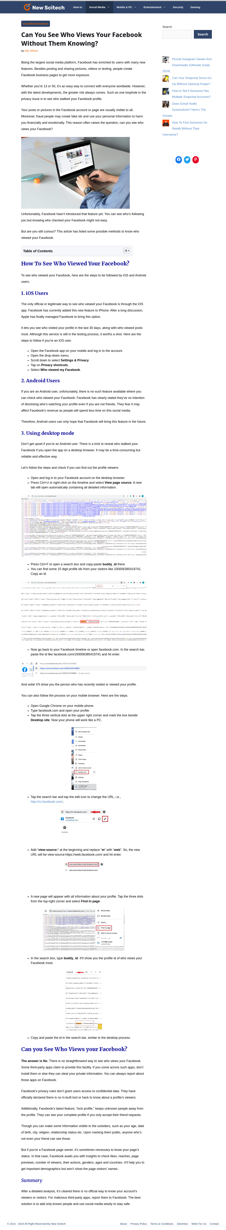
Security (178, 7)
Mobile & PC (128, 7)
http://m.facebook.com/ (47, 801)
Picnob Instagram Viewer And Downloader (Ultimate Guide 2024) (187, 65)
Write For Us (198, 1223)
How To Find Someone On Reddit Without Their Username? (184, 128)
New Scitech (58, 1223)
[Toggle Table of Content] (125, 251)
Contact (214, 1223)
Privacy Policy (138, 1223)
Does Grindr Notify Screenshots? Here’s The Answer (184, 109)
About (123, 1223)
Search (167, 27)
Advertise (182, 1223)
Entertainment (156, 7)
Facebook (42, 23)
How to (77, 7)
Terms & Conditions (161, 1223)
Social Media (101, 7)
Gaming (195, 7)
